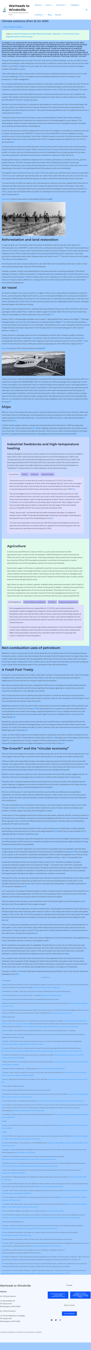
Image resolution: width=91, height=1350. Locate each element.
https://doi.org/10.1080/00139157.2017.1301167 (47, 1253)
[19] (3, 1093)
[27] (3, 1139)
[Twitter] (56, 1328)
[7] (83, 167)
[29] (3, 1150)
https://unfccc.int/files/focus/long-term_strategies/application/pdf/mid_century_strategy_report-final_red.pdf (50, 1034)
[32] (3, 1170)
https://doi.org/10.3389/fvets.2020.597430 (13, 1180)
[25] (51, 520)
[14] (3, 1062)
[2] (18, 78)
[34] (3, 1184)
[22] (34, 429)
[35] (3, 1198)
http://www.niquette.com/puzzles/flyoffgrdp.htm (52, 1076)
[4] (27, 141)
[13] (3, 1055)
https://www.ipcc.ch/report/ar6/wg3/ (62, 1020)
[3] (21, 114)
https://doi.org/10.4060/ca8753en (52, 1003)
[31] (3, 1164)
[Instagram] (60, 1328)
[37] (3, 1211)
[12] (3, 1049)
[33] (3, 1177)
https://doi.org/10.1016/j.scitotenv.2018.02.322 (50, 1194)
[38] (33, 716)
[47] (17, 982)
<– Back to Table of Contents (13, 29)
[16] (32, 339)
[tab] (14, 476)
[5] (13, 144)
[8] (2, 1024)
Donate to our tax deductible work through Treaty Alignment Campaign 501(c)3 (80, 1303)
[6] (46, 151)
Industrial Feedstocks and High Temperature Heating (34, 35)
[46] (25, 894)
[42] (63, 751)
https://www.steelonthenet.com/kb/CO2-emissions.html (29, 1118)
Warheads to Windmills (19, 10)
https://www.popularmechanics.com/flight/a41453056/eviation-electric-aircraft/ (22, 1051)
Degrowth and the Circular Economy (27, 38)
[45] (72, 859)
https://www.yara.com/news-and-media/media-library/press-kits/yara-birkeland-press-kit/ (60, 1108)
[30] (3, 1157)
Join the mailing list (69, 1322)
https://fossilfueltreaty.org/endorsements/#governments (16, 1243)
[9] (2, 1028)
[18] (3, 1087)
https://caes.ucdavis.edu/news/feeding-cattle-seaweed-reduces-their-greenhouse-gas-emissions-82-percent (30, 1173)
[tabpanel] (45, 507)
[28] (3, 1143)
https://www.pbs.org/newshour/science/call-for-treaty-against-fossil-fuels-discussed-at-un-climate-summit (29, 1236)
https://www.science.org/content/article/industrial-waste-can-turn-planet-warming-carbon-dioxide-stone (29, 1167)
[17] (3, 1080)
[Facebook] (51, 1328)
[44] (56, 839)
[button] (53, 5)
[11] (25, 278)
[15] (16, 332)
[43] (18, 815)
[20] (3, 1097)
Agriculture (62, 35)
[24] (11, 504)
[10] (3, 1038)
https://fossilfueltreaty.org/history (55, 1218)
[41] (53, 745)
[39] (14, 725)
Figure (4, 200)
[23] (73, 491)
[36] (3, 1205)
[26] (3, 1133)
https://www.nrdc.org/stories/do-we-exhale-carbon (47, 995)
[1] (18, 68)
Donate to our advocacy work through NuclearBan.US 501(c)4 (58, 1303)
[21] (14, 422)
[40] (26, 738)
